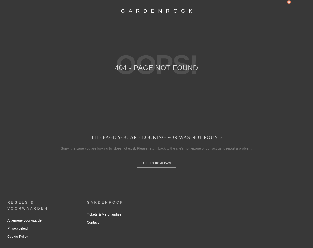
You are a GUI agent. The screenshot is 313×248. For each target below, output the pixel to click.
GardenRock (158, 11)
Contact (93, 222)
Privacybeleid (17, 228)
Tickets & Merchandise (104, 214)
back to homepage (156, 163)
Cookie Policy (17, 236)
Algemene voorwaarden (25, 220)
